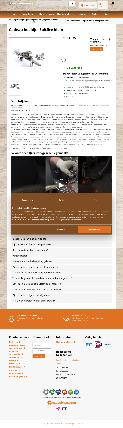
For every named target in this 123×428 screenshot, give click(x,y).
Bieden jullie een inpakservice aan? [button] (30, 238)
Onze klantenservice (95, 318)
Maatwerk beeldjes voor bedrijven (17, 346)
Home (14, 14)
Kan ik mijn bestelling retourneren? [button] (30, 250)
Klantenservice (45, 14)
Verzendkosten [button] (20, 255)
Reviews (95, 14)
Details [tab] (61, 200)
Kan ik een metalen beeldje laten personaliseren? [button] (37, 283)
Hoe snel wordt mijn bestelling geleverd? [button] (33, 261)
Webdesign (70, 424)
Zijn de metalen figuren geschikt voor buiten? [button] (35, 267)
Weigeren (61, 229)
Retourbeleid (15, 373)
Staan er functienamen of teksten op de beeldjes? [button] (37, 289)
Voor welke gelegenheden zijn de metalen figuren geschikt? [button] (42, 278)
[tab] (61, 238)
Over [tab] (95, 200)
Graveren (13, 370)
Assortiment (28, 14)
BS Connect (79, 424)
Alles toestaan (94, 229)
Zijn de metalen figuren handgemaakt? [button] (32, 295)
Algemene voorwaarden (15, 352)
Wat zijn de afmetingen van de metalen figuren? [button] (37, 272)
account (20, 320)
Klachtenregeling (17, 376)
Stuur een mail (96, 49)
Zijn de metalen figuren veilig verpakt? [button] (32, 244)
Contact (82, 14)
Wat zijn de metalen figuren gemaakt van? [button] (34, 300)
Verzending (14, 357)
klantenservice (89, 5)
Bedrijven (13, 342)
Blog (107, 14)
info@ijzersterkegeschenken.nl (68, 360)
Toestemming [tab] (27, 200)
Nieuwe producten (65, 14)
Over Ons (13, 363)
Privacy (12, 360)
